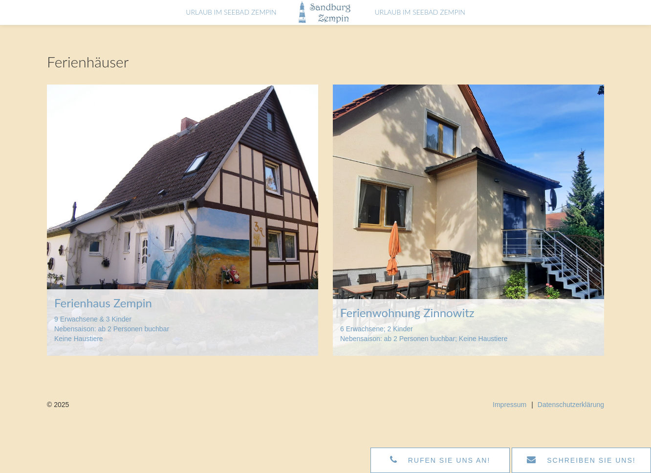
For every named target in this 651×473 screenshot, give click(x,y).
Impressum (509, 404)
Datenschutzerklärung (571, 404)
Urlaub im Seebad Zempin (219, 20)
